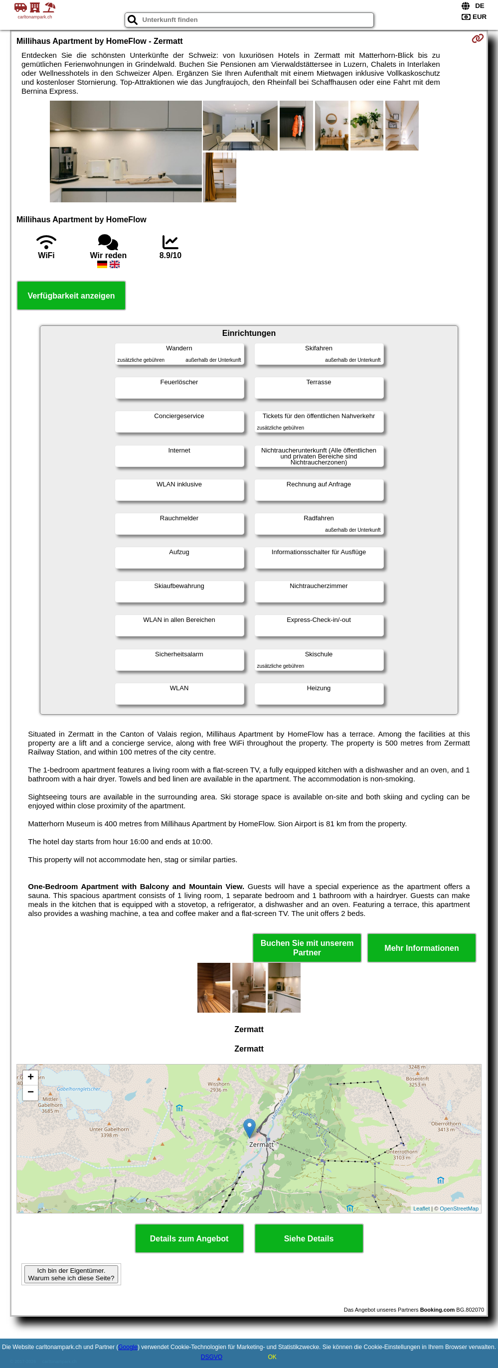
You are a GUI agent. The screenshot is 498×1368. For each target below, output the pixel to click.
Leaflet (421, 1209)
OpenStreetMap (459, 1209)
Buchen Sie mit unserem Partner (307, 948)
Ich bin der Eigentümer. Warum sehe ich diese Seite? (71, 1274)
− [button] (30, 1092)
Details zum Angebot (189, 1238)
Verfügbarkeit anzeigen (71, 296)
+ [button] (30, 1077)
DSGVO (211, 1357)
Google (128, 1347)
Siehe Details (309, 1238)
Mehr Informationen (421, 948)
